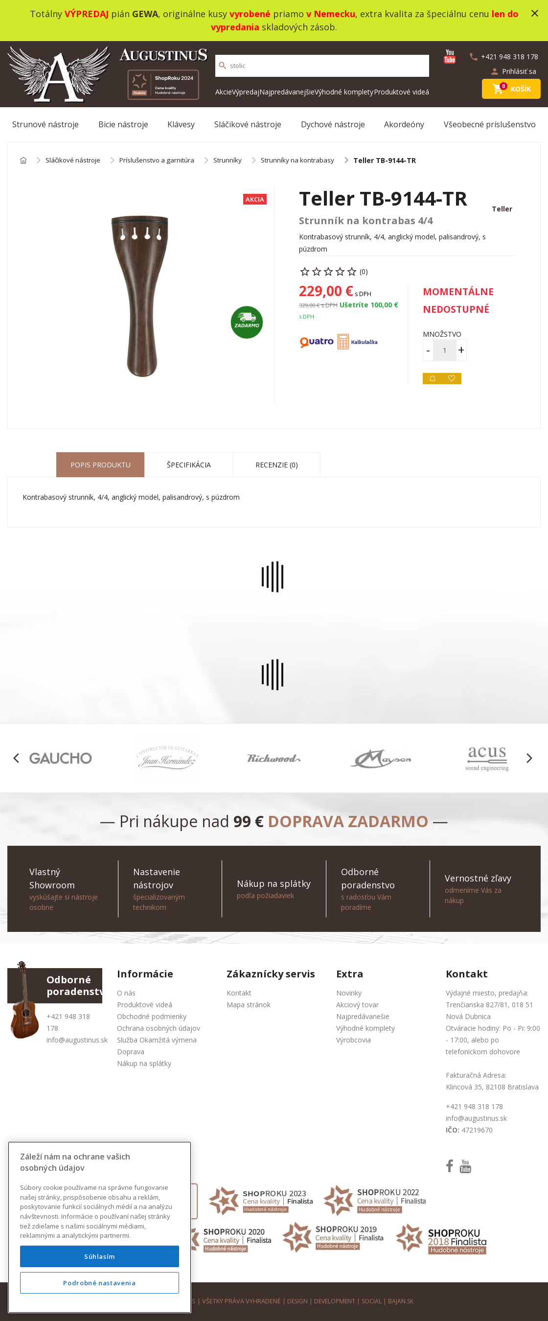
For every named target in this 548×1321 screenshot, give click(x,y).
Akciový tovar (357, 1004)
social (373, 1301)
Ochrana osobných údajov (158, 1028)
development (334, 1301)
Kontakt (239, 992)
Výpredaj (245, 91)
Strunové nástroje (45, 124)
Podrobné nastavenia (99, 1282)
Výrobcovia (353, 1039)
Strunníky (234, 160)
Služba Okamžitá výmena (157, 1039)
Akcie (223, 91)
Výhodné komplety (344, 91)
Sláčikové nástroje (247, 124)
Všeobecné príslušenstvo (490, 124)
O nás (126, 992)
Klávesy (181, 124)
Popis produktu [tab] (100, 465)
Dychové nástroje (333, 124)
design (295, 1301)
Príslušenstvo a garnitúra (162, 160)
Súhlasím (99, 1256)
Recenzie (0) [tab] (276, 465)
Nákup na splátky (144, 1063)
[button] (18, 758)
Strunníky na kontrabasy (306, 160)
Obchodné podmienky (151, 1016)
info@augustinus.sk (77, 1039)
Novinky (349, 992)
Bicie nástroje (123, 124)
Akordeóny (404, 124)
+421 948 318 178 (474, 1106)
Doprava (130, 1051)
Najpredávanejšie (287, 91)
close (535, 13)
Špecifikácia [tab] (189, 465)
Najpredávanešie (362, 1016)
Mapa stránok (249, 1004)
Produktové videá (401, 91)
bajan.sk (403, 1301)
